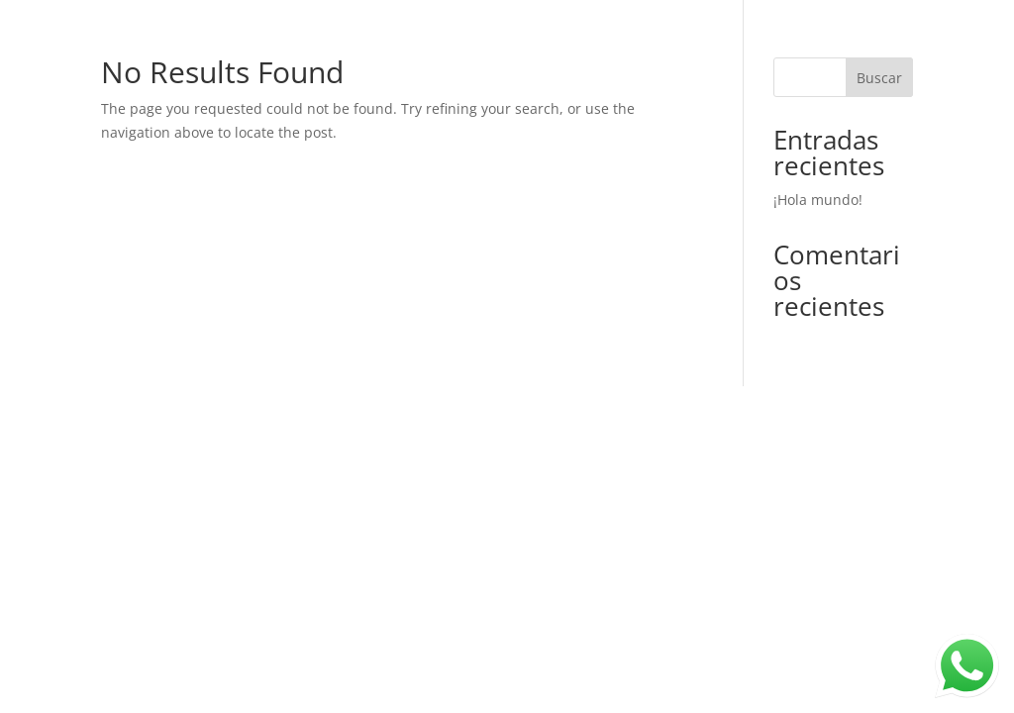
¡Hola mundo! (817, 199)
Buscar (879, 77)
